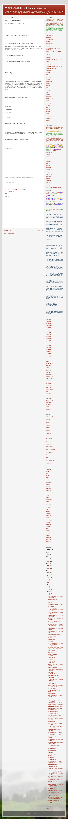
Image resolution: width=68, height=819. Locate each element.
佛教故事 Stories (49, 83)
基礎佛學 (48, 484)
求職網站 (48, 41)
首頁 (23, 230)
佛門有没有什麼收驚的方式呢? (54, 734)
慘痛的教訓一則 (51, 754)
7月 (49, 584)
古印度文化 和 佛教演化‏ (53, 711)
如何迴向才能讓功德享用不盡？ (54, 690)
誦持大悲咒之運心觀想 (53, 673)
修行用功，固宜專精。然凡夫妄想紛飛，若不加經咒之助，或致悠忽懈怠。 (55, 625)
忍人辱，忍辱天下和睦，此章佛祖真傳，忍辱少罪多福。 (55, 686)
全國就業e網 (48, 37)
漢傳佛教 (48, 422)
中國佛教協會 (49, 61)
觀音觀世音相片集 (49, 435)
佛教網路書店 (49, 176)
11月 (49, 577)
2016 (48, 561)
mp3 (50, 378)
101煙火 (47, 495)
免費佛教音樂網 (49, 57)
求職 (47, 46)
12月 (49, 575)
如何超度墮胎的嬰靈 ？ (53, 646)
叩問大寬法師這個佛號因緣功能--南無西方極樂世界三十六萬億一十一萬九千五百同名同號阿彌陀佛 (55, 785)
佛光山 (47, 457)
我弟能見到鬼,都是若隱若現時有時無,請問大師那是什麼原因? (55, 798)
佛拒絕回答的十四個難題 (53, 709)
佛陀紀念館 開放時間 (50, 449)
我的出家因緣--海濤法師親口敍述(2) (55, 706)
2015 (48, 563)
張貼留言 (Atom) (11, 233)
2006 (48, 808)
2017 (48, 559)
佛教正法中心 (49, 113)
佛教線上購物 (49, 185)
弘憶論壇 (48, 409)
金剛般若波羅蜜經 (52, 750)
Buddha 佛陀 (53, 150)
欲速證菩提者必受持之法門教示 (54, 747)
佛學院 (47, 172)
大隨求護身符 (49, 499)
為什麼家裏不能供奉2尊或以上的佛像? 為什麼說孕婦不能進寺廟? (55, 648)
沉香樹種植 (50, 139)
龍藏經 (47, 501)
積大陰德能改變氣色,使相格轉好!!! (55, 779)
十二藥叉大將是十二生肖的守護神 (55, 726)
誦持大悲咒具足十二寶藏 (53, 606)
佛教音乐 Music (49, 81)
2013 (48, 566)
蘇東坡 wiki (48, 493)
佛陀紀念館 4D (49, 438)
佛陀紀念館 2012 (49, 444)
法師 (47, 477)
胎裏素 (49, 691)
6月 (49, 586)
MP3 (49, 336)
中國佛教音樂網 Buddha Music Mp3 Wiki (26, 8)
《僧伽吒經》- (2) (51, 659)
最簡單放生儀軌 (51, 639)
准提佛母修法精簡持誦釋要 (53, 727)
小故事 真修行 (51, 757)
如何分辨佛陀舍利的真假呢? (54, 608)
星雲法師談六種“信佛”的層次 (54, 634)
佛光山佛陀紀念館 (49, 454)
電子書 (47, 475)
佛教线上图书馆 (49, 103)
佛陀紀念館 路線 (49, 452)
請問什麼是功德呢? (52, 652)
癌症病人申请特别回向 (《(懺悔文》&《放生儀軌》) (55, 696)
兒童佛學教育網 (49, 169)
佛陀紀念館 (48, 463)
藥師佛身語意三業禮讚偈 (53, 781)
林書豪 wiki (48, 156)
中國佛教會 (48, 513)
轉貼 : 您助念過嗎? (52, 602)
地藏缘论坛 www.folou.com (51, 77)
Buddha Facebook (49, 389)
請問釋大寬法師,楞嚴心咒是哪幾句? (55, 604)
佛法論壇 (48, 165)
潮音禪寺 (61, 147)
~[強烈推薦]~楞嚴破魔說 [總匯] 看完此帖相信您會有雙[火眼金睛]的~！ (55, 771)
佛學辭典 (48, 419)
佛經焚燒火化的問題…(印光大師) (55, 715)
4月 (49, 589)
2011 (48, 570)
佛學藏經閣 (48, 167)
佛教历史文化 (49, 109)
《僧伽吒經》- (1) (51, 661)
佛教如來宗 (48, 159)
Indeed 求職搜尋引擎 (50, 39)
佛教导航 (48, 94)
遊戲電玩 (48, 471)
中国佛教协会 (49, 70)
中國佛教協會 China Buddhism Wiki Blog (54, 66)
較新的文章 (7, 230)
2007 (48, 806)
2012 (48, 568)
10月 (49, 579)
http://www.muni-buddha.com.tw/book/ (53, 187)
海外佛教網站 (49, 180)
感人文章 (48, 486)
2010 (48, 572)
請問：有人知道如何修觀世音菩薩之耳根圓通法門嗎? (55, 597)
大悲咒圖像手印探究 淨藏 (53, 675)
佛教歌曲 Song (49, 85)
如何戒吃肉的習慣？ (52, 636)
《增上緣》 (50, 737)
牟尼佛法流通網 (49, 404)
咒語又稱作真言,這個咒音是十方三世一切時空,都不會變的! (55, 644)
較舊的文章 (40, 230)
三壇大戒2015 (49, 152)
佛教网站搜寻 (49, 100)
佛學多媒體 (57, 23)
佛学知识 (48, 105)
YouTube (49, 385)
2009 (48, 574)
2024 (48, 554)
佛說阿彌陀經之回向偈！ (53, 759)
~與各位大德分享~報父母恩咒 (54, 795)
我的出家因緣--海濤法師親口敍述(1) (55, 708)
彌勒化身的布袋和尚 (52, 682)
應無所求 (50, 637)
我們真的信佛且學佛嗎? (53, 764)
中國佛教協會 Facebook (51, 64)
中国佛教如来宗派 (49, 116)
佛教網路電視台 (49, 161)
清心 (47, 441)
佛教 (54, 209)
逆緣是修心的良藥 (52, 748)
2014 (48, 565)
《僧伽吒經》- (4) (51, 655)
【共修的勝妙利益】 (52, 683)
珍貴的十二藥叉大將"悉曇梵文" (54, 792)
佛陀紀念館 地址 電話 (50, 460)
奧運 (47, 473)
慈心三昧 (50, 755)
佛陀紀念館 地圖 (49, 446)
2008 (48, 804)
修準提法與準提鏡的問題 (53, 599)
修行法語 (50, 802)
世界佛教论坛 (49, 111)
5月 (49, 587)
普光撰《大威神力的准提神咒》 (54, 667)
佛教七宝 (48, 107)
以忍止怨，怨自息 (52, 688)
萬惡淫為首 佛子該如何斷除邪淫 (54, 745)
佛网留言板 (48, 120)
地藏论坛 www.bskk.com (51, 74)
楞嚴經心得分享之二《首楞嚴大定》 (55, 702)
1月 (49, 594)
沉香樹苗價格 (56, 139)
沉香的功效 (52, 138)
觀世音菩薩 (48, 488)
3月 (49, 591)
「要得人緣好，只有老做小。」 (54, 677)
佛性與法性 (50, 672)
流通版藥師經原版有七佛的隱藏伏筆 (55, 783)
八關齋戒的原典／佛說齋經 (53, 662)
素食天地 (48, 178)
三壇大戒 (48, 154)
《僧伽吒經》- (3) (51, 657)
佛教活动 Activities (49, 90)
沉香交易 (57, 138)
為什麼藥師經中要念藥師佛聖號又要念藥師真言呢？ (55, 680)
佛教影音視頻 (49, 163)
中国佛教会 (48, 72)
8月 (49, 582)
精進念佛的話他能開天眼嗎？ (54, 800)
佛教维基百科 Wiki (49, 98)
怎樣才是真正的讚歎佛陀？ (53, 713)
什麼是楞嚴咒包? (51, 622)
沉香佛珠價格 (57, 140)
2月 (49, 593)
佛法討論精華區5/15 (12, 191)
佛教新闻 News (49, 96)
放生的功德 (50, 641)
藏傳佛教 (48, 427)
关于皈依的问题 (51, 788)
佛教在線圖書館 (51, 23)
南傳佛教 (48, 425)
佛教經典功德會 (49, 406)
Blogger (39, 813)
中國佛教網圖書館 (52, 24)
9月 (49, 580)
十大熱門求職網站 (49, 33)
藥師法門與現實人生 (52, 654)
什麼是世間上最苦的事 (53, 766)
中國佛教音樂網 (60, 24)
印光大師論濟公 (51, 721)
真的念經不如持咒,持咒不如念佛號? (55, 790)
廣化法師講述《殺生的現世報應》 (55, 732)
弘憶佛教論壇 (49, 479)
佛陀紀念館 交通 (49, 416)
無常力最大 (50, 698)
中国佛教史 (48, 79)
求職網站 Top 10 (49, 35)
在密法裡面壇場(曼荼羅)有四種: (54, 601)
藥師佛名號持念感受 (52, 794)
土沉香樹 (51, 140)
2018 (48, 558)
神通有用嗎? (50, 752)
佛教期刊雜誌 (49, 174)
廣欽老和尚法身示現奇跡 (53, 693)
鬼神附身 (48, 497)
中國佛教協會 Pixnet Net (51, 68)
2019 (48, 556)
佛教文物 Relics (49, 87)
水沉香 (47, 138)
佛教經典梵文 (58, 209)
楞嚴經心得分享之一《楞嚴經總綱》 (55, 704)
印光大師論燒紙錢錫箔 (53, 716)
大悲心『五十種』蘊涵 (53, 650)
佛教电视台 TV (49, 92)
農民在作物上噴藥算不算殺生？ (54, 736)
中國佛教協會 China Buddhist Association (54, 59)
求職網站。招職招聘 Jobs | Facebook (53, 51)
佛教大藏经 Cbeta (49, 118)
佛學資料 (48, 507)
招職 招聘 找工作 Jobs (50, 43)
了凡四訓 (60, 22)
